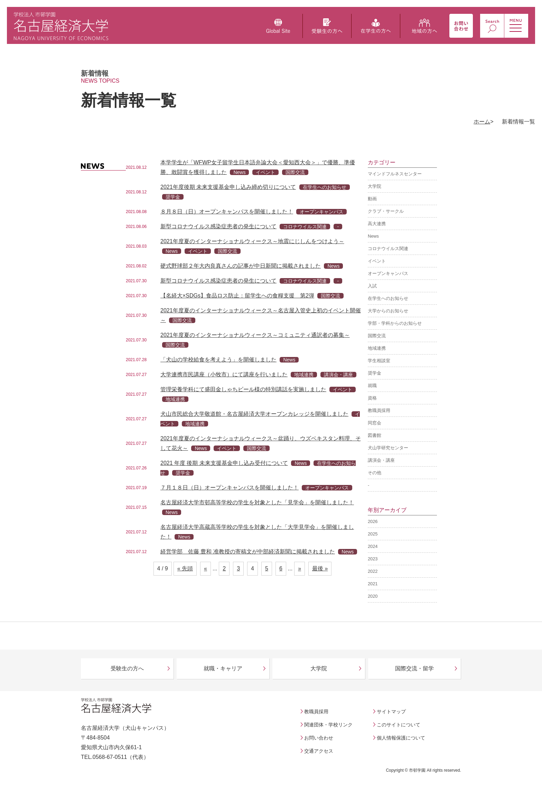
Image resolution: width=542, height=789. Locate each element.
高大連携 (377, 223)
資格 (372, 398)
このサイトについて (398, 724)
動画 (372, 198)
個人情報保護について (401, 738)
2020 (372, 596)
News (373, 236)
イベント (377, 261)
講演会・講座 (381, 460)
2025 (372, 533)
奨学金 (374, 373)
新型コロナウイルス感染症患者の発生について (218, 226)
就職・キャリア (223, 668)
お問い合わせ (318, 738)
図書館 (374, 435)
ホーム (482, 122)
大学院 (374, 186)
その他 (374, 472)
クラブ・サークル (386, 211)
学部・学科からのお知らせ (395, 323)
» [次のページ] (299, 568)
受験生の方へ (127, 668)
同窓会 (374, 422)
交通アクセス (318, 751)
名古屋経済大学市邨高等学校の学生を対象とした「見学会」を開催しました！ (257, 502)
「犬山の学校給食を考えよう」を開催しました (218, 360)
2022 (372, 571)
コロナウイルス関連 (388, 248)
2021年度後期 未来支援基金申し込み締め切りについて (228, 187)
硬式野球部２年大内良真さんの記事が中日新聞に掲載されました (240, 266)
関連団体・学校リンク (328, 724)
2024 (372, 546)
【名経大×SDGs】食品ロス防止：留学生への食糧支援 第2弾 (237, 296)
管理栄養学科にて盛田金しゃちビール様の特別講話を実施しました (243, 389)
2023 (372, 558)
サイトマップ (391, 711)
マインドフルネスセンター (395, 173)
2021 (372, 583)
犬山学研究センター (388, 447)
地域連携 (377, 348)
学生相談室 (379, 360)
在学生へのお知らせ (388, 298)
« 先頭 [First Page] (185, 568)
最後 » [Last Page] (320, 568)
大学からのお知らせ (388, 310)
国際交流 (377, 335)
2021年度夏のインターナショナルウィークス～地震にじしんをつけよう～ (252, 241)
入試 (372, 285)
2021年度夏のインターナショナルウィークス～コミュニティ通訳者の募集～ (255, 335)
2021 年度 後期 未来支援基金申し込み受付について (224, 463)
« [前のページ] (205, 568)
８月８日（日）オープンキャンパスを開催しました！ (226, 211)
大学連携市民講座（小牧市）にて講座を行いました (224, 374)
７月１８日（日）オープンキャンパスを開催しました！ (229, 487)
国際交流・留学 (414, 668)
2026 (372, 521)
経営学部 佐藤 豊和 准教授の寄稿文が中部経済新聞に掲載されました (247, 551)
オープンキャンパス (388, 273)
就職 (372, 385)
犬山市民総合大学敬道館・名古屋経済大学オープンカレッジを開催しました (254, 414)
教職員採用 (379, 410)
